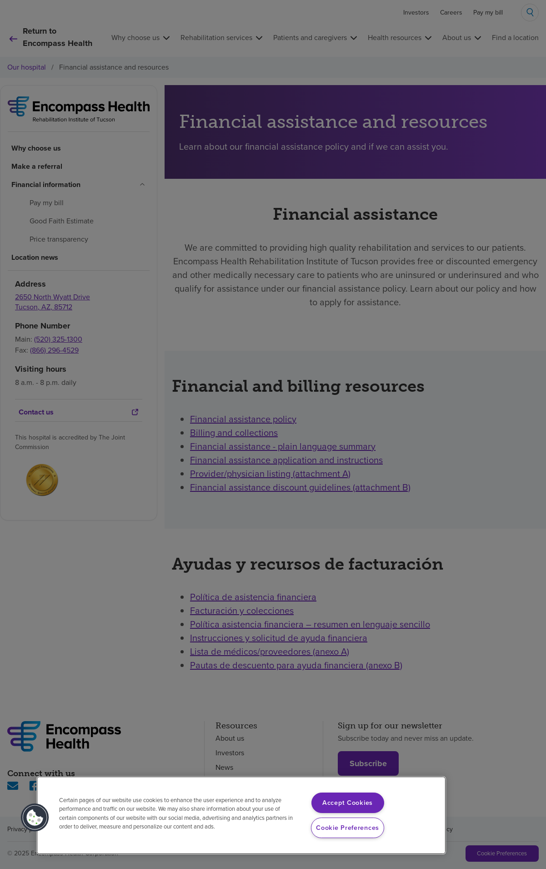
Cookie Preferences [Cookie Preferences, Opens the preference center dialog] (347, 828)
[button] (35, 817)
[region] (241, 815)
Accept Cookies (347, 803)
